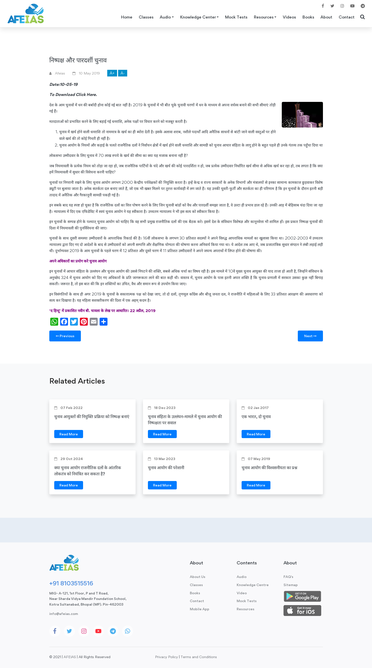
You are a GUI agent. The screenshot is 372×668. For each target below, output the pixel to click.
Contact (346, 17)
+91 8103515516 (71, 583)
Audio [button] (165, 17)
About (326, 17)
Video (242, 593)
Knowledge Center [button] (198, 17)
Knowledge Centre (253, 585)
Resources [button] (264, 17)
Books (308, 17)
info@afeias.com (63, 614)
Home (126, 17)
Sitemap (290, 585)
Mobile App (199, 609)
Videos (289, 17)
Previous (65, 336)
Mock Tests (236, 17)
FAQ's (288, 577)
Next (310, 336)
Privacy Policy (166, 657)
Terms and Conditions (199, 657)
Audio (242, 577)
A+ (112, 73)
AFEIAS (70, 657)
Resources (245, 609)
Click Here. (86, 94)
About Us (197, 577)
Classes (146, 17)
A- (123, 73)
